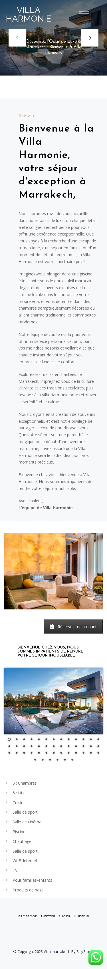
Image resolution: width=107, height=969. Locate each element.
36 (76, 753)
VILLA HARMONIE (28, 14)
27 (9, 753)
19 (46, 747)
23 (76, 747)
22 (68, 747)
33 (54, 753)
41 (42, 760)
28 (16, 753)
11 (83, 740)
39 (98, 753)
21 (61, 747)
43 (57, 760)
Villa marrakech (57, 951)
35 (68, 753)
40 (35, 760)
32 (46, 753)
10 (76, 740)
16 (24, 747)
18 (39, 747)
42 (50, 760)
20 (54, 747)
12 (91, 740)
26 (98, 747)
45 (72, 760)
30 (31, 753)
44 (65, 760)
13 (98, 740)
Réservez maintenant (73, 626)
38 (91, 753)
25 (91, 747)
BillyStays (84, 951)
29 (24, 753)
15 (16, 747)
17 (31, 747)
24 (83, 747)
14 (9, 747)
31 (39, 753)
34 (61, 753)
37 (83, 753)
